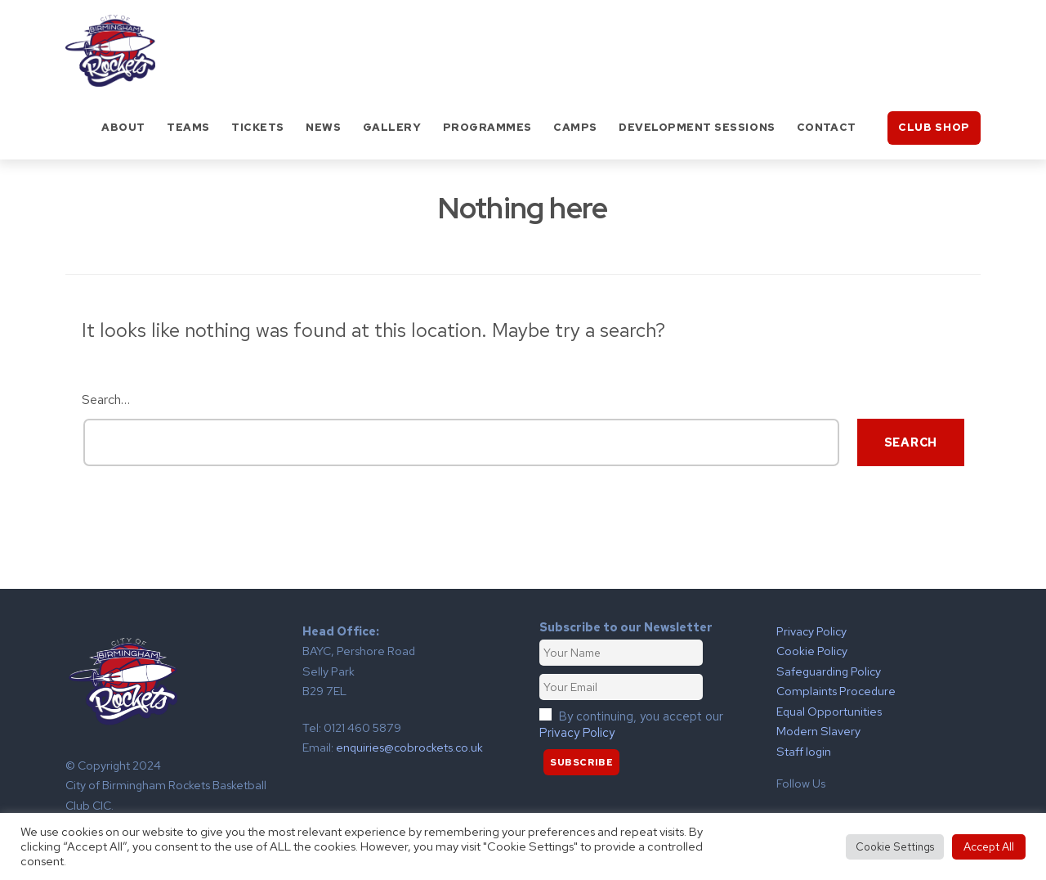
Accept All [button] (988, 846)
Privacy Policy (577, 733)
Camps (575, 127)
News (323, 127)
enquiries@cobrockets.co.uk (409, 747)
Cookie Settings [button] (895, 847)
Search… (106, 399)
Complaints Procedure (836, 690)
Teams (188, 127)
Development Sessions (697, 127)
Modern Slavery (818, 731)
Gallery (392, 127)
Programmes (487, 127)
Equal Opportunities (829, 711)
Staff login (803, 751)
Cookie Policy (811, 650)
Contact (826, 127)
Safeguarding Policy (828, 671)
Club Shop (934, 127)
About (123, 127)
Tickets (257, 127)
